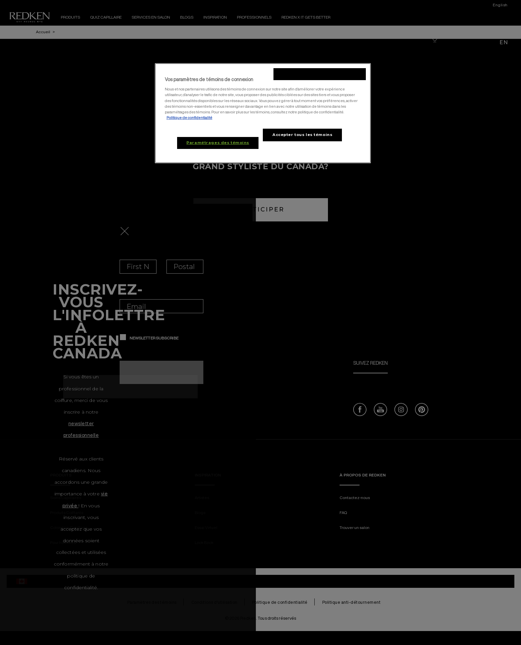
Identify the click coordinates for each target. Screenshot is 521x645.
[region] (263, 113)
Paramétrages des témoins (217, 142)
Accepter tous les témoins (302, 134)
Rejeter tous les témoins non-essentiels (320, 74)
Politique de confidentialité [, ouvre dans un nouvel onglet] (189, 117)
